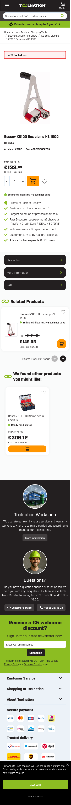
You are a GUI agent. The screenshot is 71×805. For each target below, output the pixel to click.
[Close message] (62, 55)
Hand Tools (21, 32)
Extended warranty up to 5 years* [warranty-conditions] (35, 24)
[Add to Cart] (33, 181)
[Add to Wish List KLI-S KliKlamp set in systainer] (43, 392)
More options (35, 796)
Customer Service (19, 607)
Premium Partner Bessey (25, 202)
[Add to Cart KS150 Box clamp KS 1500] (61, 343)
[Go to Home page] (32, 5)
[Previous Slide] (54, 358)
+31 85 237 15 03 (51, 607)
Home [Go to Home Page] (7, 32)
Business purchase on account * (29, 208)
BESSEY (9, 142)
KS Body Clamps (50, 35)
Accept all (35, 784)
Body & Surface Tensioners (22, 35)
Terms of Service (33, 664)
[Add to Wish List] (44, 181)
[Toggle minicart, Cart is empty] (62, 5)
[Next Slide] (63, 358)
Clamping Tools (39, 32)
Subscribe (35, 652)
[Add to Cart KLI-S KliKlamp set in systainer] (27, 448)
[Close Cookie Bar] (67, 765)
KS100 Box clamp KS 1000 (22, 38)
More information (35, 537)
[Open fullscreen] (35, 97)
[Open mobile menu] (7, 5)
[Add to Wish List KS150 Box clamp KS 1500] (63, 312)
